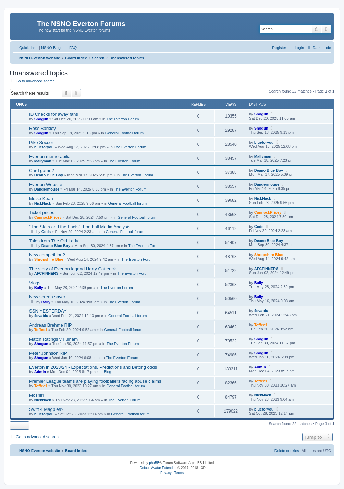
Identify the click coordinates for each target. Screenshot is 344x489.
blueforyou (44, 147)
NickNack (42, 203)
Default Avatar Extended (157, 468)
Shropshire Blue (48, 259)
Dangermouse (46, 189)
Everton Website (45, 184)
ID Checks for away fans (53, 114)
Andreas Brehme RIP (50, 325)
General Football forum (124, 133)
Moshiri (36, 395)
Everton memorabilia (50, 156)
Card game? (41, 170)
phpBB (154, 463)
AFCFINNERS (46, 273)
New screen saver (47, 296)
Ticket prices (41, 212)
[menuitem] (70, 48)
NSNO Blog (51, 48)
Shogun (41, 119)
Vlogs (34, 282)
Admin (40, 372)
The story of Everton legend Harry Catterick (72, 268)
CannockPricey (47, 217)
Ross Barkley (42, 128)
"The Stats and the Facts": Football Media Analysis (79, 226)
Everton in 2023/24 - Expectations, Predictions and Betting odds (93, 367)
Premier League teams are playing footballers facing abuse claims (95, 381)
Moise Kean (41, 198)
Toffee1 (40, 330)
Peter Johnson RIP (48, 353)
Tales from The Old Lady (53, 240)
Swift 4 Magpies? (46, 409)
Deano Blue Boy (48, 175)
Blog (107, 372)
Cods (46, 232)
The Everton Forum (123, 119)
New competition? (47, 254)
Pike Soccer (41, 142)
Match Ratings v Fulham (53, 339)
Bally (38, 287)
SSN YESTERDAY (47, 311)
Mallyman (42, 161)
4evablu (41, 316)
